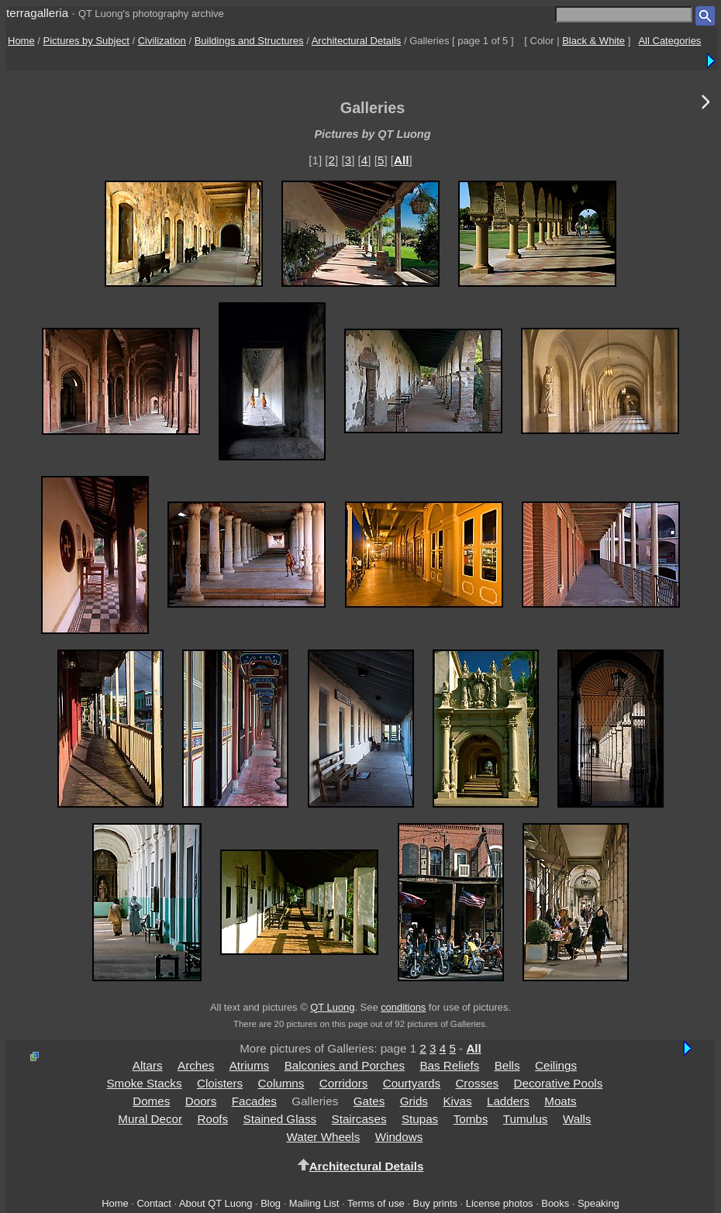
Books (555, 1203)
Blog (270, 1203)
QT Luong (332, 1007)
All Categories (669, 41)
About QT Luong (215, 1203)
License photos (499, 1203)
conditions (403, 1007)
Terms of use (376, 1203)
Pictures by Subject (86, 41)
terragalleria (37, 12)
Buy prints (435, 1203)
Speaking (598, 1203)
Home (21, 41)
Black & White (593, 41)
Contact (153, 1203)
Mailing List (314, 1203)
